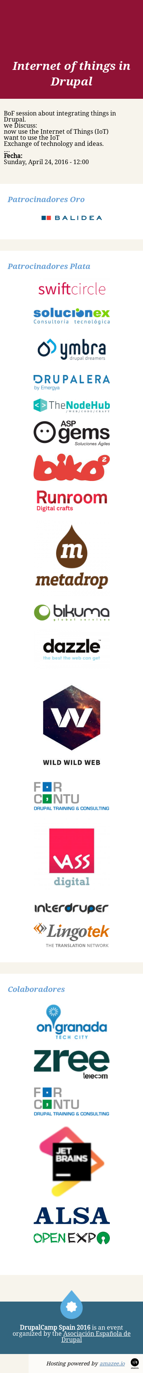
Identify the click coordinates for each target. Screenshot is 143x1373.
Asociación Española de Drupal (96, 1336)
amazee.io (112, 1363)
